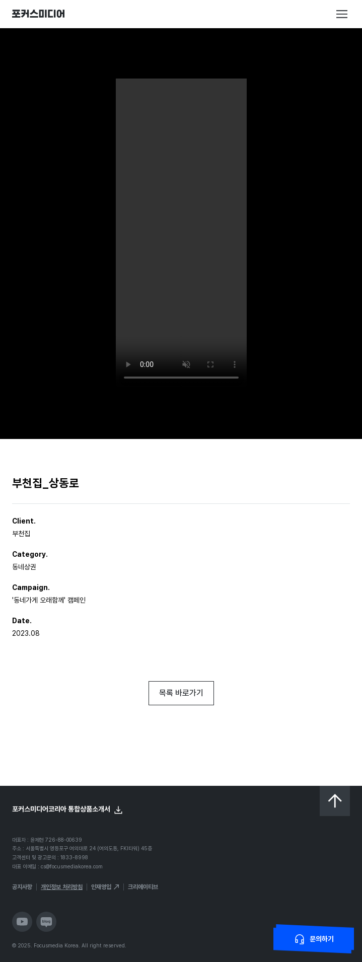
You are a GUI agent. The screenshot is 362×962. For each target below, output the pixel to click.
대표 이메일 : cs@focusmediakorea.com (57, 866)
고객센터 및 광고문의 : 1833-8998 (50, 857)
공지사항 (22, 887)
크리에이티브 (143, 887)
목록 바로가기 (181, 693)
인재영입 (101, 887)
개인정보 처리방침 (62, 887)
